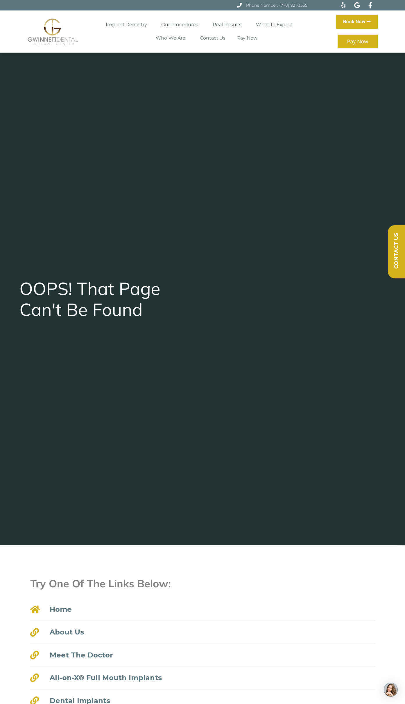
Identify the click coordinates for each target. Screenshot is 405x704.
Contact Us (212, 38)
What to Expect (275, 25)
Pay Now (247, 38)
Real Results (228, 25)
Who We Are (172, 38)
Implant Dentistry (128, 25)
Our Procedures (181, 25)
